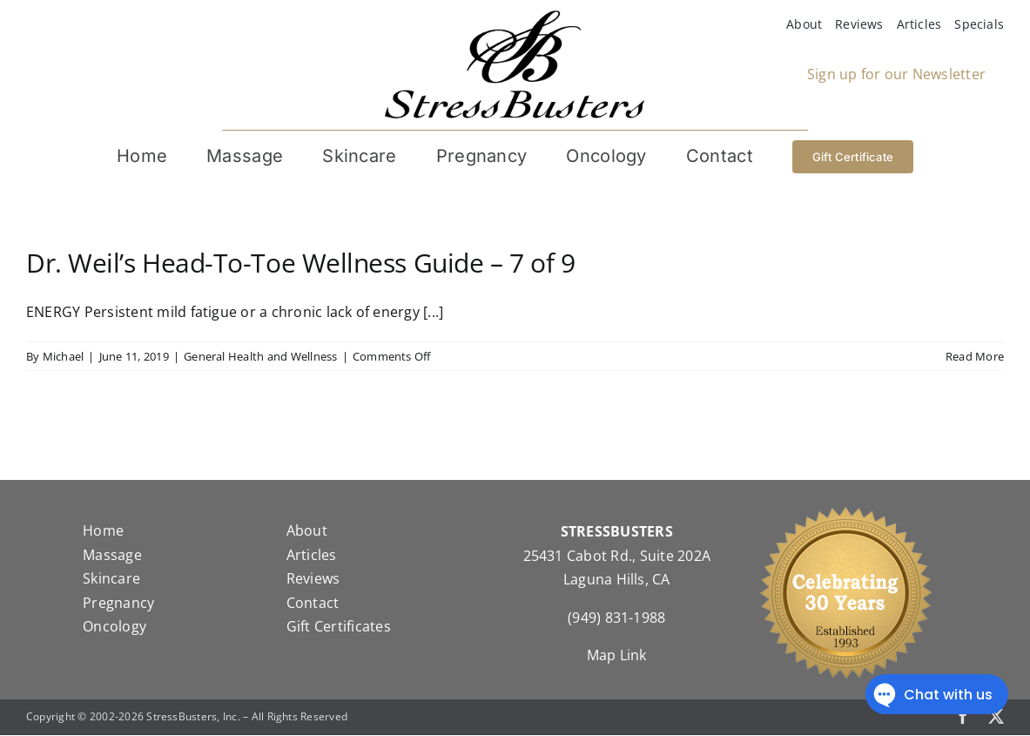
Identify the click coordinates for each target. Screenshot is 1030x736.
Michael (63, 357)
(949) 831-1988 (616, 618)
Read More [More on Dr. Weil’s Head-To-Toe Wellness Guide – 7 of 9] (975, 357)
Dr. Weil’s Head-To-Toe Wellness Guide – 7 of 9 (300, 263)
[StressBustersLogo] (514, 16)
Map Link (617, 655)
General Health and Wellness (260, 357)
